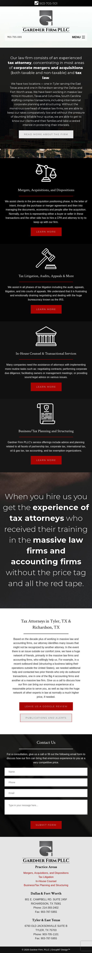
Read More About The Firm (46, 134)
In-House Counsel (46, 881)
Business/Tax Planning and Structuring (46, 885)
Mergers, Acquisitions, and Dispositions (45, 873)
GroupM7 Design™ (60, 949)
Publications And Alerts (46, 717)
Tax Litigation (46, 877)
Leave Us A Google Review (46, 706)
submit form (46, 825)
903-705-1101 (14, 37)
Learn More (46, 231)
